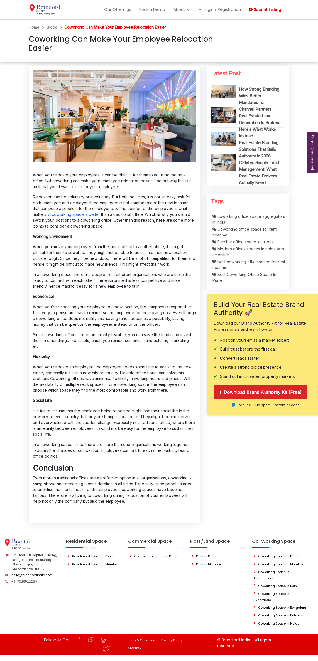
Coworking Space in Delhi (278, 586)
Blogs (52, 27)
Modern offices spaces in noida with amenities (248, 251)
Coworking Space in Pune (278, 556)
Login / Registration (220, 9)
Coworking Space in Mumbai (280, 564)
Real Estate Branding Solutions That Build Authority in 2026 (258, 149)
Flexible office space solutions (242, 242)
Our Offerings (117, 9)
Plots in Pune (206, 556)
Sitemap (134, 647)
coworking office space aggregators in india (248, 219)
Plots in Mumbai (208, 564)
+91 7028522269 (24, 581)
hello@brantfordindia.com (32, 575)
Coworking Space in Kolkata (280, 615)
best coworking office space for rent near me (248, 264)
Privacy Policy (171, 640)
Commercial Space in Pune (155, 556)
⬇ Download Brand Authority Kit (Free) (260, 392)
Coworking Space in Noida (279, 623)
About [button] (181, 9)
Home (34, 27)
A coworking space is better (73, 214)
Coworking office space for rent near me (244, 232)
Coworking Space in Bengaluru (282, 607)
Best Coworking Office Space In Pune (244, 277)
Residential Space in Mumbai (95, 564)
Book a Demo (152, 9)
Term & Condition (141, 640)
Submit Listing (265, 9)
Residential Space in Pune (92, 556)
